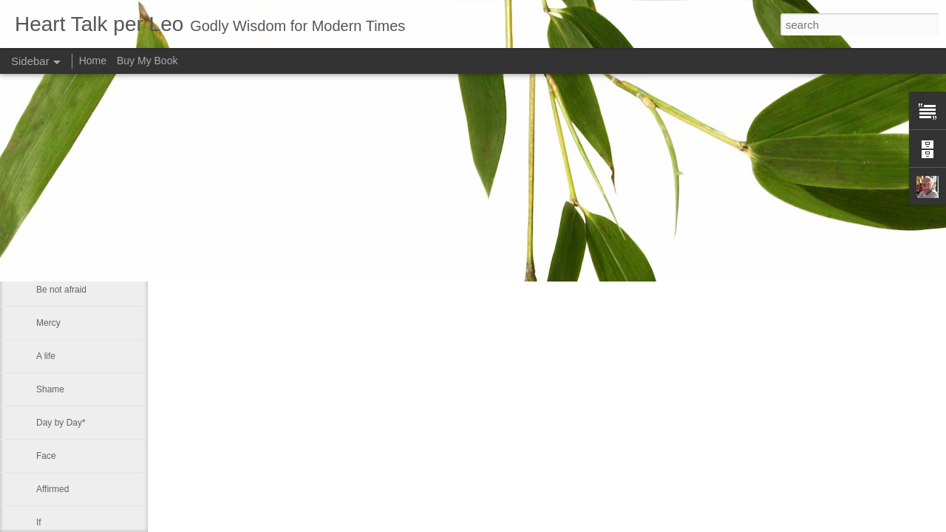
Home (92, 60)
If (38, 522)
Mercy (48, 323)
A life (45, 356)
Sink (44, 223)
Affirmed (52, 489)
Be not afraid (61, 256)
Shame (50, 389)
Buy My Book (147, 60)
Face (46, 456)
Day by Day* (61, 422)
